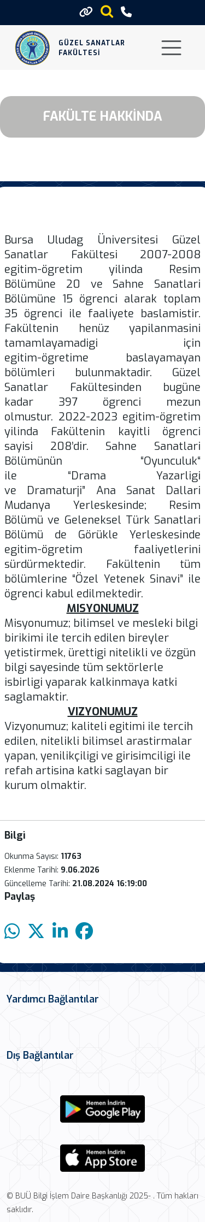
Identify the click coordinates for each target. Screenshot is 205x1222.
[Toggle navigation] (171, 47)
